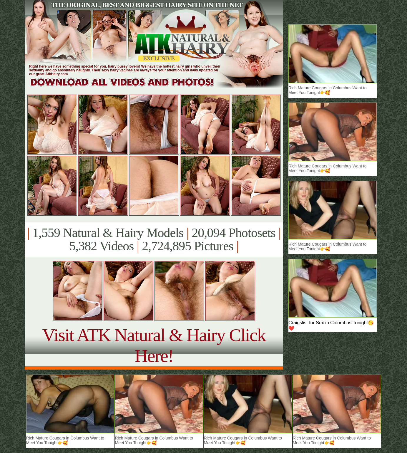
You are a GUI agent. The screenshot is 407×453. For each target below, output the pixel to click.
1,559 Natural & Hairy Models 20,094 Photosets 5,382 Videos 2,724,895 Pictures (153, 239)
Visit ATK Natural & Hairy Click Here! (153, 345)
